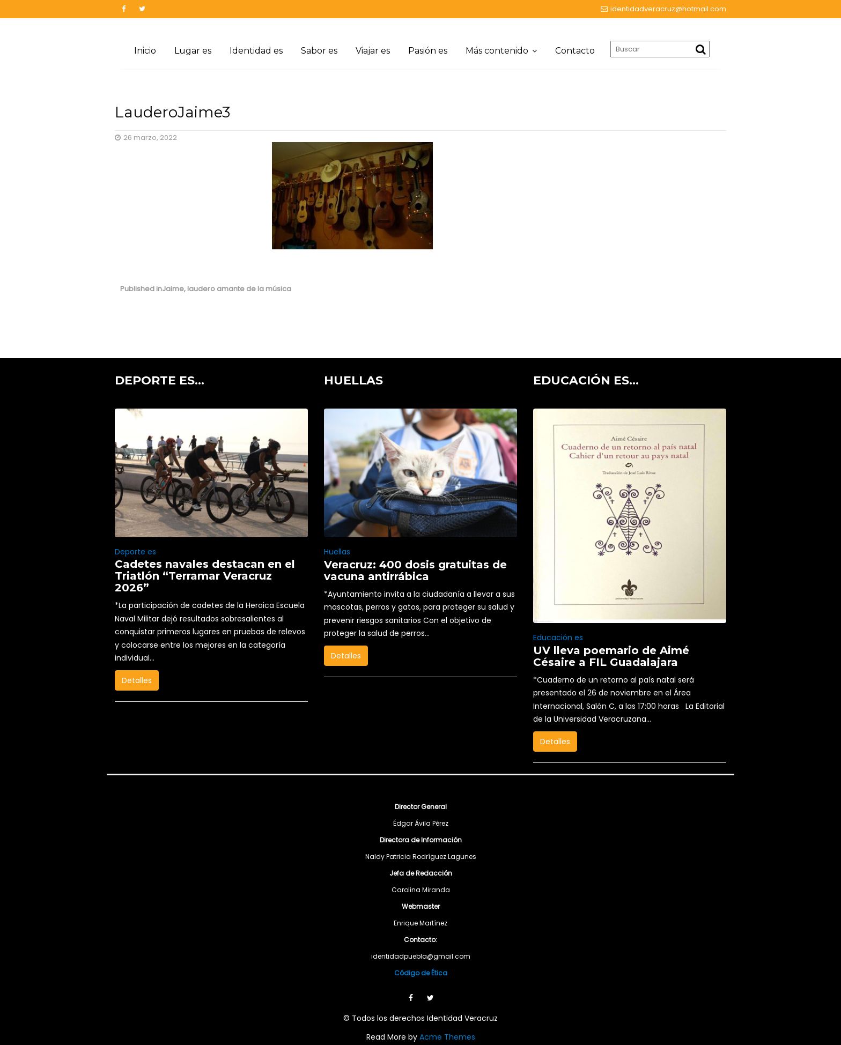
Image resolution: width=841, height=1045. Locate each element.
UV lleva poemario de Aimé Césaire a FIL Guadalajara (611, 656)
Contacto (575, 51)
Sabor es (319, 51)
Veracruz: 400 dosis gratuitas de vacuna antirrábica (415, 570)
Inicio (145, 51)
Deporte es (135, 551)
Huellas (337, 551)
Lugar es (192, 51)
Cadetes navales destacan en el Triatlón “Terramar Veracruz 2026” (205, 576)
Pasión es (427, 51)
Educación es (558, 637)
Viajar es (373, 51)
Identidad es (256, 51)
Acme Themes (447, 1037)
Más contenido (497, 51)
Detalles (137, 680)
